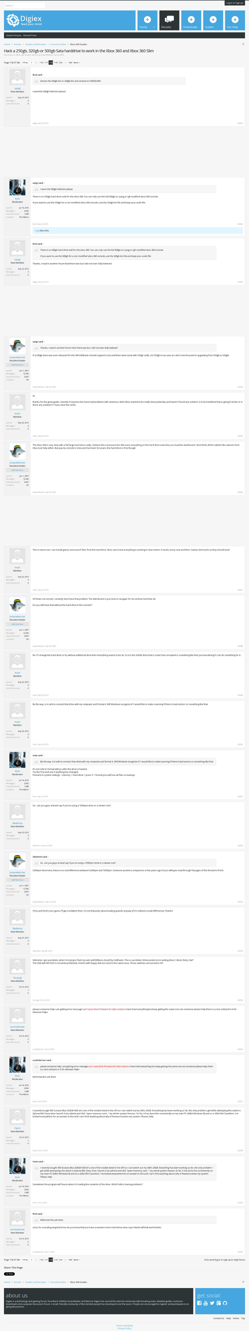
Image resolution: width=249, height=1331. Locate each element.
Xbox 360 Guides (23, 55)
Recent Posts (29, 35)
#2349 (240, 695)
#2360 (240, 1252)
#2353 (240, 902)
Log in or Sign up (235, 2)
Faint (17, 1128)
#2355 (240, 1000)
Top (243, 1317)
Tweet (7, 1273)
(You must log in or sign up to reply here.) (224, 1259)
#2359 (240, 1202)
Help (228, 1317)
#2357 (240, 1101)
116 (41, 62)
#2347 (240, 590)
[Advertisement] (215, 94)
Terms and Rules (124, 1324)
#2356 (240, 1049)
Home (236, 1317)
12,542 (26, 373)
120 (60, 62)
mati (17, 413)
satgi (17, 88)
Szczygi (17, 977)
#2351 (240, 796)
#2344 (240, 387)
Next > (76, 62)
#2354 (240, 951)
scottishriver (17, 1027)
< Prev (25, 62)
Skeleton (17, 823)
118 (51, 62)
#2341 (240, 123)
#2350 (240, 744)
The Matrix (24, 217)
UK (27, 379)
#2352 (240, 845)
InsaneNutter (47, 55)
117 (46, 62)
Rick (17, 198)
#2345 (240, 436)
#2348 (240, 646)
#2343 (240, 282)
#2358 (240, 1150)
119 (55, 62)
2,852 (26, 211)
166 (70, 62)
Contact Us (218, 1317)
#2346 (240, 492)
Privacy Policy (124, 1327)
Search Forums (13, 35)
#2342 (240, 224)
